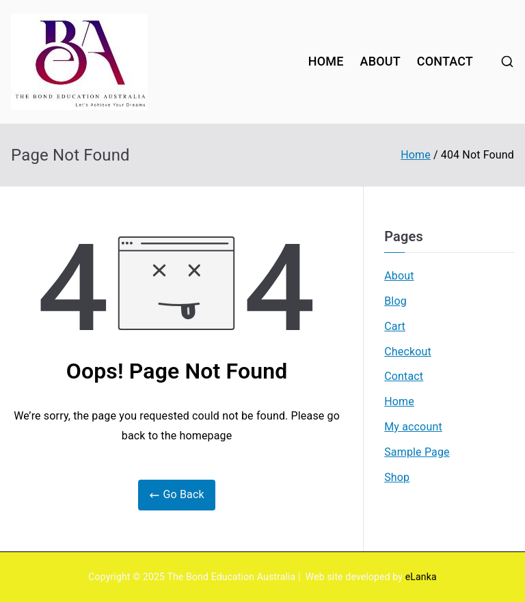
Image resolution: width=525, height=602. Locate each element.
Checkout (407, 351)
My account (413, 426)
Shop (396, 477)
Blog (395, 301)
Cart (394, 326)
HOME (326, 61)
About (399, 275)
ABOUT (380, 61)
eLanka (421, 576)
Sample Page (417, 452)
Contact (403, 376)
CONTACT (445, 61)
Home (399, 401)
